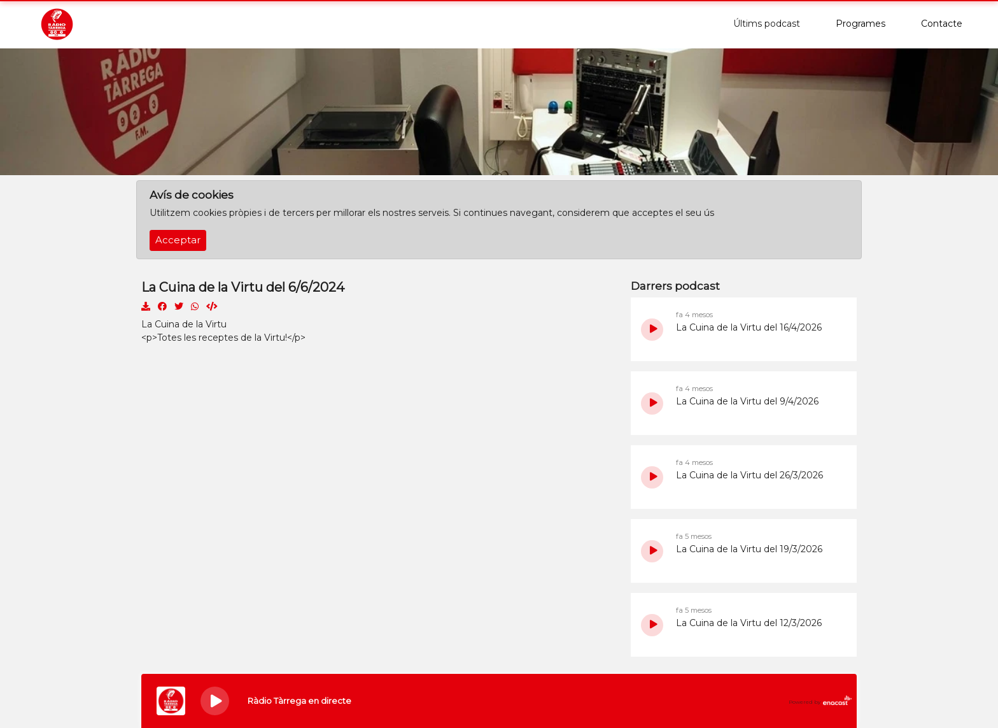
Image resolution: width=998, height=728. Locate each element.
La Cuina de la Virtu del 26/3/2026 (749, 475)
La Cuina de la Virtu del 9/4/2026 (747, 401)
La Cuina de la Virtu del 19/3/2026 (749, 549)
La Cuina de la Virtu (184, 324)
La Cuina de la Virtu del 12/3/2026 (749, 623)
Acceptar (177, 240)
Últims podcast (766, 23)
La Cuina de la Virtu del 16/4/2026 (749, 327)
